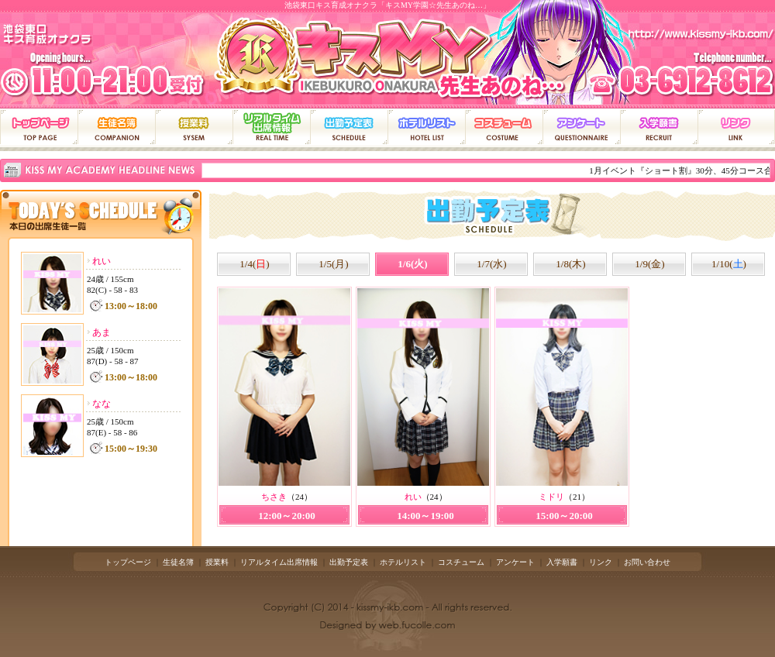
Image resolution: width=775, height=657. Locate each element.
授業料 (217, 562)
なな (101, 403)
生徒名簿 (178, 562)
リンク (600, 562)
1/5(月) (333, 264)
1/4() (254, 264)
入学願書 (561, 562)
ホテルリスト (403, 562)
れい (101, 261)
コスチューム (461, 562)
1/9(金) (649, 264)
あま (101, 332)
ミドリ (551, 496)
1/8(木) (570, 264)
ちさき (274, 496)
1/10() (728, 264)
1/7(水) (491, 264)
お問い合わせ (647, 562)
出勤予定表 (348, 562)
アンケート (515, 562)
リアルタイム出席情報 (279, 562)
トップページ (128, 562)
